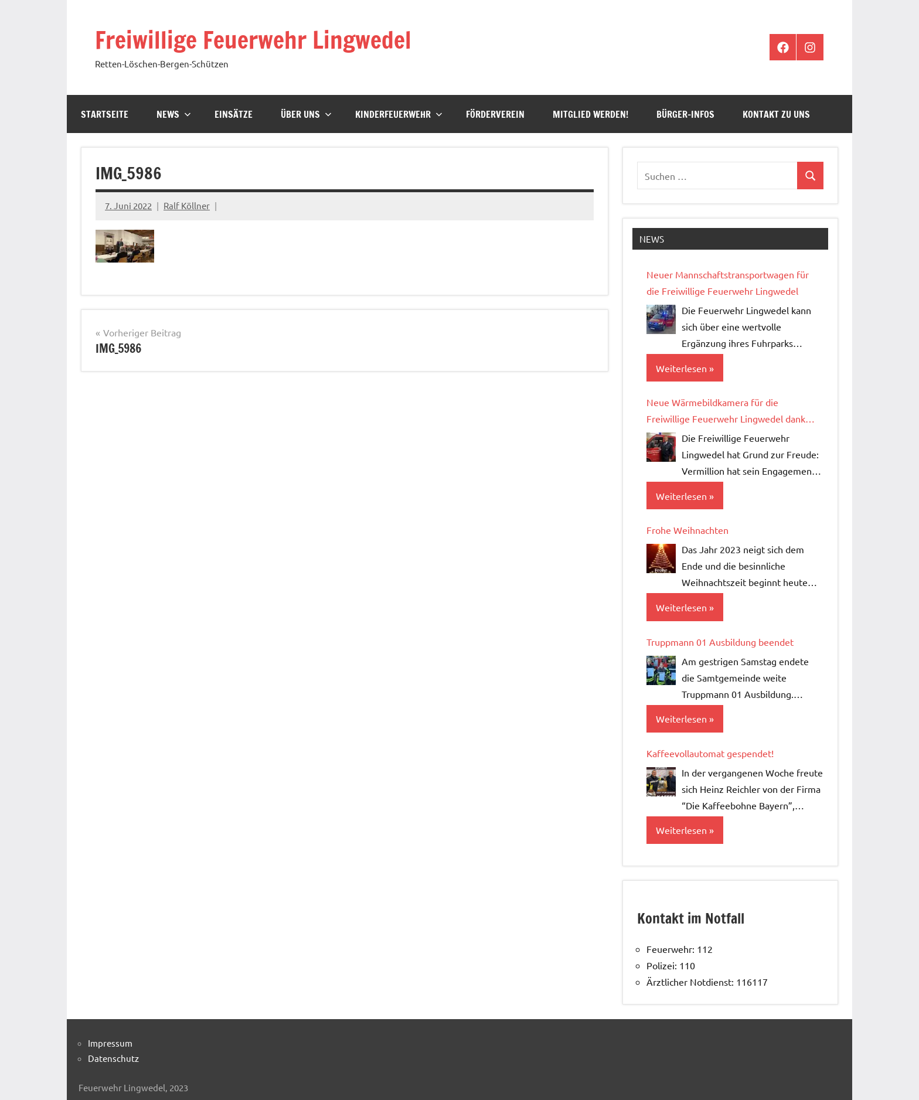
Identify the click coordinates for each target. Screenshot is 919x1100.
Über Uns (306, 114)
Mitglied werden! (590, 114)
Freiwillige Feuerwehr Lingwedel (253, 39)
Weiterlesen (681, 368)
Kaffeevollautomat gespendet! (710, 753)
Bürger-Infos (685, 114)
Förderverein (495, 114)
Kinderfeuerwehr (399, 114)
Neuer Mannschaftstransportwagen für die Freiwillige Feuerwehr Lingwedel (727, 282)
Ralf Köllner (187, 205)
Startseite (104, 114)
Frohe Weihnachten (687, 530)
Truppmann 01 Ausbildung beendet (720, 642)
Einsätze (234, 114)
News (173, 114)
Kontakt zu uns (776, 114)
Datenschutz (113, 1058)
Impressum (110, 1042)
